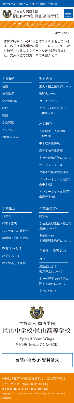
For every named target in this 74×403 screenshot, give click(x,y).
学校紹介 (9, 78)
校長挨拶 (8, 93)
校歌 (5, 108)
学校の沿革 (9, 100)
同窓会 (43, 216)
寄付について (48, 290)
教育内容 (46, 78)
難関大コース (48, 93)
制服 (5, 115)
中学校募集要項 (49, 143)
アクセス (8, 129)
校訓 (5, 86)
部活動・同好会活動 (15, 237)
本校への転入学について (55, 157)
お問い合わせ (11, 137)
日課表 (6, 216)
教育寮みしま (12, 248)
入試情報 (46, 123)
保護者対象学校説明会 (54, 172)
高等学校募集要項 (51, 150)
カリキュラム (48, 100)
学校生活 (9, 208)
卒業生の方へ (49, 208)
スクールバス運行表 (15, 230)
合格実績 (8, 122)
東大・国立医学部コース (55, 86)
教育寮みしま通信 (14, 263)
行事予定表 (9, 223)
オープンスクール (51, 164)
